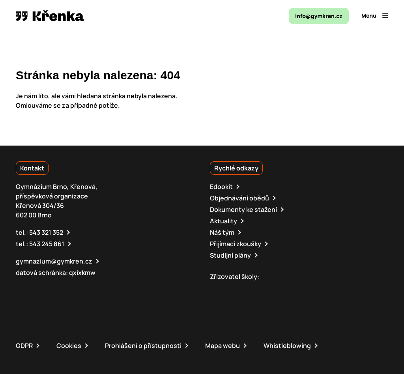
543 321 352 (46, 232)
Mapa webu (222, 345)
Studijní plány (230, 255)
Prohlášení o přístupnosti (143, 345)
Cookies (68, 345)
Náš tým (222, 232)
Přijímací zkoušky (235, 243)
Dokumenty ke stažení (243, 209)
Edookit (221, 186)
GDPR (24, 345)
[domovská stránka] (50, 15)
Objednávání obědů (239, 198)
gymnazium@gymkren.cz (54, 261)
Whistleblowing (287, 345)
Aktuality (223, 221)
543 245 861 (46, 243)
